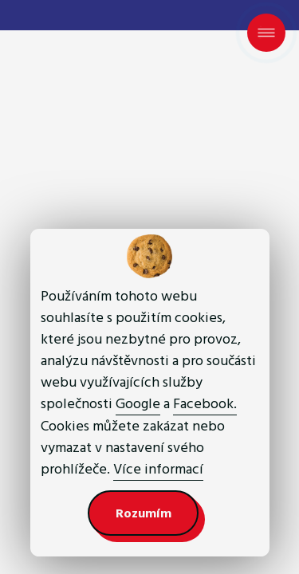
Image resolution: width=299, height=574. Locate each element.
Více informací (158, 469)
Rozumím (143, 513)
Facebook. (205, 404)
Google (138, 404)
